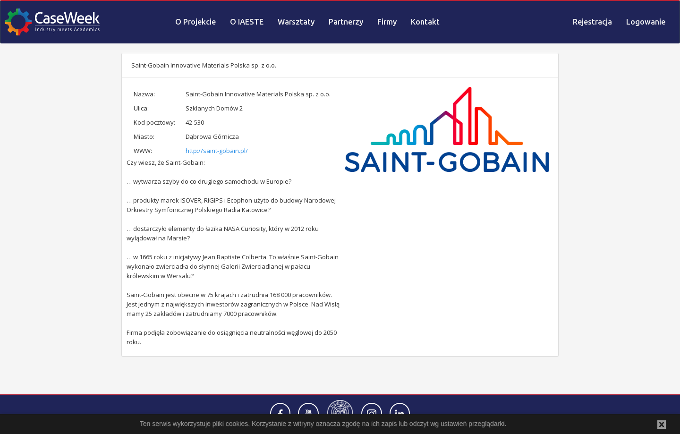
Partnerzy (346, 21)
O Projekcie (195, 21)
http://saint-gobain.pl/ (217, 150)
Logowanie (645, 21)
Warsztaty (296, 21)
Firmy (387, 21)
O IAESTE (247, 21)
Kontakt (425, 21)
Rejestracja (592, 21)
